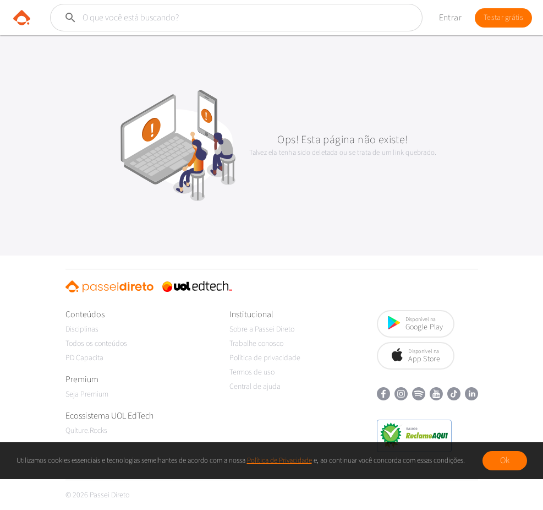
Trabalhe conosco (256, 344)
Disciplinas (81, 329)
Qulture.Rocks (86, 431)
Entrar (450, 18)
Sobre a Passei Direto (261, 329)
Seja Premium (86, 394)
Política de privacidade (264, 358)
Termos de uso (252, 372)
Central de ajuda (255, 386)
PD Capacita (84, 358)
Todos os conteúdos (96, 344)
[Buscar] (214, 17)
